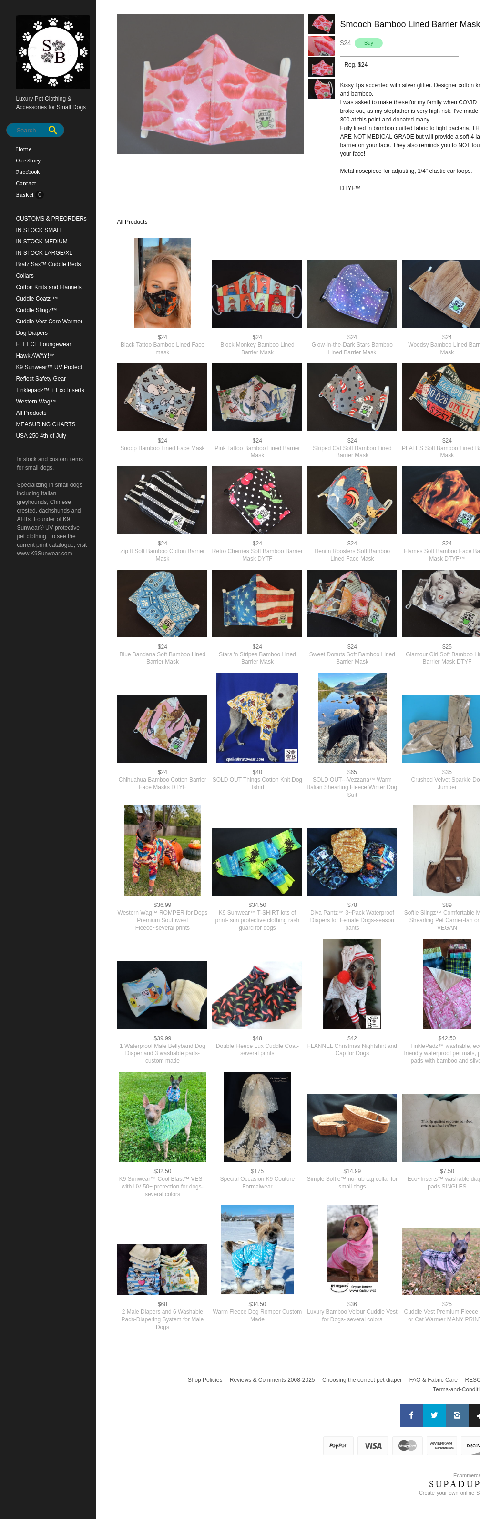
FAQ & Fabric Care (433, 1380)
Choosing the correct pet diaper (362, 1380)
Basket (25, 195)
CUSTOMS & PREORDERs (51, 218)
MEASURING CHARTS (45, 424)
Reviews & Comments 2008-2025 (272, 1380)
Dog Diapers (32, 333)
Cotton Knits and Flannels (48, 287)
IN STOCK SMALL (39, 230)
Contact (26, 183)
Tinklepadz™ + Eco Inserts (50, 390)
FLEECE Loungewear (43, 344)
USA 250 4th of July (41, 436)
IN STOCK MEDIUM (41, 241)
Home (23, 149)
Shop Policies (205, 1380)
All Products (31, 413)
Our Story (28, 160)
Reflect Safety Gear (41, 378)
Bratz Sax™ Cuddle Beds (48, 264)
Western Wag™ (36, 401)
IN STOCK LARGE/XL (44, 253)
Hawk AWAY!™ (35, 355)
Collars (24, 275)
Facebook (28, 172)
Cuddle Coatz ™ (37, 298)
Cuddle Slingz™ (36, 310)
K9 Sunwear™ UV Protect (49, 367)
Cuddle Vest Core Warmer (49, 321)
